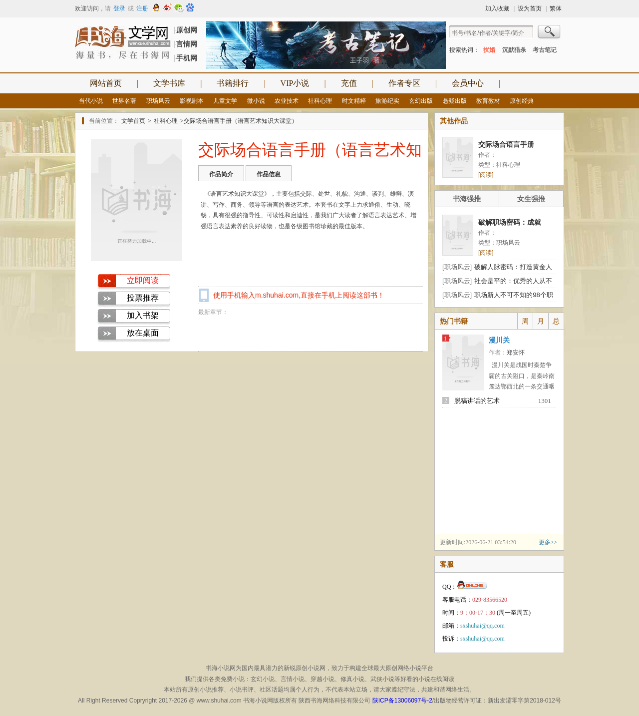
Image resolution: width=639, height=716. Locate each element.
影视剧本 (192, 100)
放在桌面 (143, 333)
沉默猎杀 (514, 49)
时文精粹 (354, 100)
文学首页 (133, 120)
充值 (349, 83)
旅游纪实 (387, 100)
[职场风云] (457, 267)
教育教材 (488, 100)
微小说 (256, 100)
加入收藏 (497, 8)
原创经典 (522, 100)
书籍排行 (233, 83)
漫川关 (499, 340)
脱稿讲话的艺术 (477, 400)
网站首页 (106, 83)
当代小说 (91, 100)
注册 (142, 8)
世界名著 (124, 100)
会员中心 (468, 83)
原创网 (186, 30)
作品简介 (221, 174)
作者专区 (404, 83)
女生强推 (531, 199)
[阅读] (486, 174)
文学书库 (169, 83)
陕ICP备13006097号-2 (402, 700)
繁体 (556, 8)
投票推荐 (143, 298)
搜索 (549, 32)
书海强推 (467, 199)
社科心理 (320, 100)
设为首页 (530, 8)
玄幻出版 (421, 100)
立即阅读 (143, 280)
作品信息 (269, 174)
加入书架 (143, 315)
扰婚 (489, 49)
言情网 (186, 44)
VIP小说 (295, 83)
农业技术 (287, 100)
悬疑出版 (455, 100)
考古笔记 (545, 49)
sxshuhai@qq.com (482, 625)
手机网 (186, 58)
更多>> (548, 542)
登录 (119, 8)
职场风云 (158, 100)
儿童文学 (225, 100)
